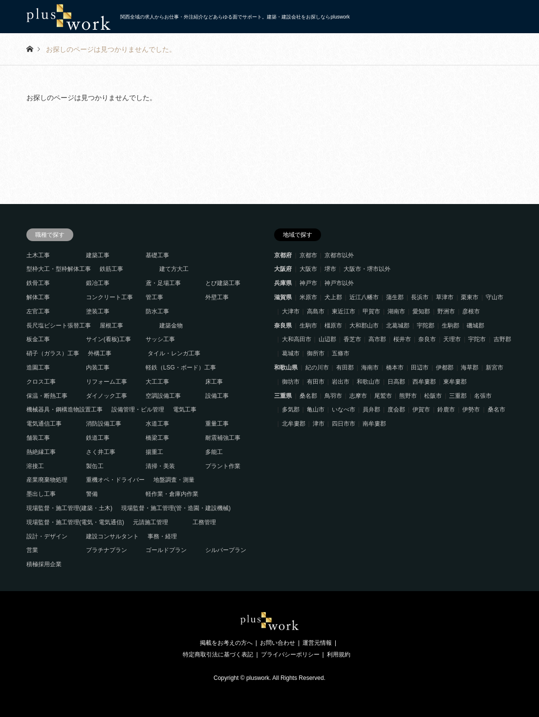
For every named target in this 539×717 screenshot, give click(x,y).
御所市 (315, 353)
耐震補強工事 (222, 437)
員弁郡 (371, 409)
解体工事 (38, 297)
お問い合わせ (277, 642)
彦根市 (471, 311)
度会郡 (396, 409)
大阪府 (283, 269)
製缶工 (95, 466)
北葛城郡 (398, 325)
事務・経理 (162, 536)
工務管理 (204, 522)
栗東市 (469, 297)
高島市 (315, 311)
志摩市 (358, 395)
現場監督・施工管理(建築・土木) (69, 508)
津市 (318, 423)
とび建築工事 (222, 283)
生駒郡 (450, 325)
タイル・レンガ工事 (174, 353)
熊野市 (408, 395)
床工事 (214, 381)
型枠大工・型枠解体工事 (58, 269)
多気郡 (291, 409)
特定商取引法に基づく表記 (218, 654)
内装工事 (97, 367)
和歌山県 (286, 367)
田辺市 (420, 367)
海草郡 (469, 367)
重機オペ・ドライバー (115, 479)
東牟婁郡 (455, 381)
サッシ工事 (160, 339)
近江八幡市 (364, 297)
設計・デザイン (46, 536)
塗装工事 (97, 311)
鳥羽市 (333, 395)
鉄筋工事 (111, 269)
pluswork (257, 678)
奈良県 (283, 325)
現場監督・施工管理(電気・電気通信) (75, 522)
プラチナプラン (106, 550)
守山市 (494, 297)
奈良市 (427, 339)
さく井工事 (100, 452)
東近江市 (343, 311)
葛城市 (291, 353)
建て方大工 (174, 269)
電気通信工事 (44, 423)
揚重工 (154, 452)
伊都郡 (444, 367)
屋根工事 (111, 325)
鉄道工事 (97, 437)
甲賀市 (371, 311)
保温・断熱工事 (46, 395)
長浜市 (420, 297)
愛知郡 (421, 311)
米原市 (308, 297)
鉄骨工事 (38, 283)
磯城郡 (475, 325)
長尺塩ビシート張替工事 (58, 325)
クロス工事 (41, 381)
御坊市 (291, 381)
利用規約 (338, 654)
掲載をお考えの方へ (226, 642)
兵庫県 (283, 283)
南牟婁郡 (374, 423)
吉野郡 (502, 339)
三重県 (283, 395)
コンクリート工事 (109, 297)
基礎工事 (157, 255)
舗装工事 (38, 437)
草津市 (444, 297)
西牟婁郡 (424, 381)
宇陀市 (477, 339)
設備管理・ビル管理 (137, 409)
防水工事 (157, 311)
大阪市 (308, 269)
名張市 (483, 395)
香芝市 (352, 339)
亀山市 (315, 409)
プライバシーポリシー (290, 654)
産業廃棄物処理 (46, 479)
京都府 (283, 255)
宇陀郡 (425, 325)
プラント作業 (222, 466)
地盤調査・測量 (173, 479)
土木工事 (38, 255)
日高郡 (396, 381)
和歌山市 (368, 381)
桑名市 (496, 409)
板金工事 (38, 339)
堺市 (330, 269)
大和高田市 (296, 339)
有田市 (315, 381)
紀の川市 (317, 367)
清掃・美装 (160, 466)
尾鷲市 (383, 395)
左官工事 (38, 311)
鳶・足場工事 (163, 283)
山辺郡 (327, 339)
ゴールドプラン (166, 550)
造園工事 (38, 367)
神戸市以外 (339, 283)
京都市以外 (339, 255)
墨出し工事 (41, 494)
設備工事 (217, 395)
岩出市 (340, 381)
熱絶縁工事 (41, 452)
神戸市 (308, 283)
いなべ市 (343, 409)
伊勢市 (471, 409)
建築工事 (97, 255)
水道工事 (157, 423)
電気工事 (184, 409)
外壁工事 (217, 297)
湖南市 (396, 311)
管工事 (154, 297)
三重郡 (458, 395)
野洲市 (446, 311)
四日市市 (343, 423)
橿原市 (333, 325)
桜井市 (402, 339)
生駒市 (308, 325)
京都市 (308, 255)
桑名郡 (308, 395)
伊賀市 (421, 409)
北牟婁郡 (293, 423)
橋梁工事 (157, 437)
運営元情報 (317, 642)
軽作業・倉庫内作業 (172, 494)
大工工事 (157, 381)
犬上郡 (333, 297)
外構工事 (99, 353)
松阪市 (433, 395)
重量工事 (217, 423)
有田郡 (345, 367)
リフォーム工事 (106, 381)
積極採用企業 (44, 564)
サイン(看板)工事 (108, 339)
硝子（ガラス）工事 (52, 353)
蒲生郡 (395, 297)
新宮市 (494, 367)
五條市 (340, 353)
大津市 (291, 311)
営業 (32, 550)
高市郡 (377, 339)
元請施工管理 (150, 522)
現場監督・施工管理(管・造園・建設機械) (176, 508)
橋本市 (395, 367)
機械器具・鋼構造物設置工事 (64, 409)
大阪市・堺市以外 (367, 269)
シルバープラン (225, 550)
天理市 (452, 339)
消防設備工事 (103, 423)
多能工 (214, 452)
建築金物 (171, 325)
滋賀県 (283, 297)
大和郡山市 (364, 325)
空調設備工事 (163, 395)
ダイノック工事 (106, 395)
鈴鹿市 (446, 409)
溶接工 (35, 466)
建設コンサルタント (112, 536)
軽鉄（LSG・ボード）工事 (181, 367)
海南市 (370, 367)
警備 (92, 494)
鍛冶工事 (97, 283)
